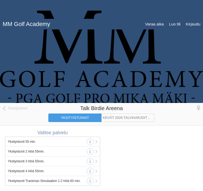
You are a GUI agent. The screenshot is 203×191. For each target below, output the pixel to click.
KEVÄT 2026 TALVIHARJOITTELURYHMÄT (128, 99)
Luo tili (175, 5)
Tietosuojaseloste (15, 186)
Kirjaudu (193, 5)
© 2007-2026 (165, 186)
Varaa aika (154, 5)
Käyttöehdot (39, 186)
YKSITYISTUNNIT (75, 99)
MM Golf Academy (26, 5)
